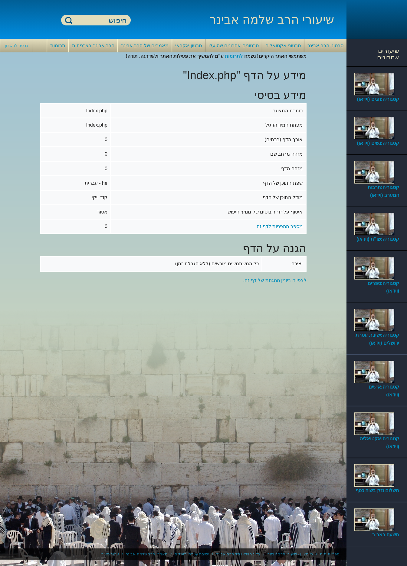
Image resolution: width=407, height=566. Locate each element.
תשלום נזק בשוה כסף (377, 490)
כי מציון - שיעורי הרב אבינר (290, 554)
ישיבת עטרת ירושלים (192, 554)
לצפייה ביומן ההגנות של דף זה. (275, 280)
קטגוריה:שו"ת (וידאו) (377, 239)
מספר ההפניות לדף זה (280, 226)
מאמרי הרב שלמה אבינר (147, 554)
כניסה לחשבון (16, 45)
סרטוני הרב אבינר (325, 45)
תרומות (57, 45)
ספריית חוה (329, 554)
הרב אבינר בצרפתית (93, 45)
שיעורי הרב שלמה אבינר (271, 19)
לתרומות (234, 56)
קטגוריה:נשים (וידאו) (378, 143)
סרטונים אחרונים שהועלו (233, 45)
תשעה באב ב (385, 534)
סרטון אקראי (188, 45)
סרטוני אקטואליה (283, 45)
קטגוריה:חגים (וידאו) (378, 99)
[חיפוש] (99, 20)
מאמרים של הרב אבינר (145, 45)
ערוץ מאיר (110, 554)
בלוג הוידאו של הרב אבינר (238, 554)
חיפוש (68, 20)
